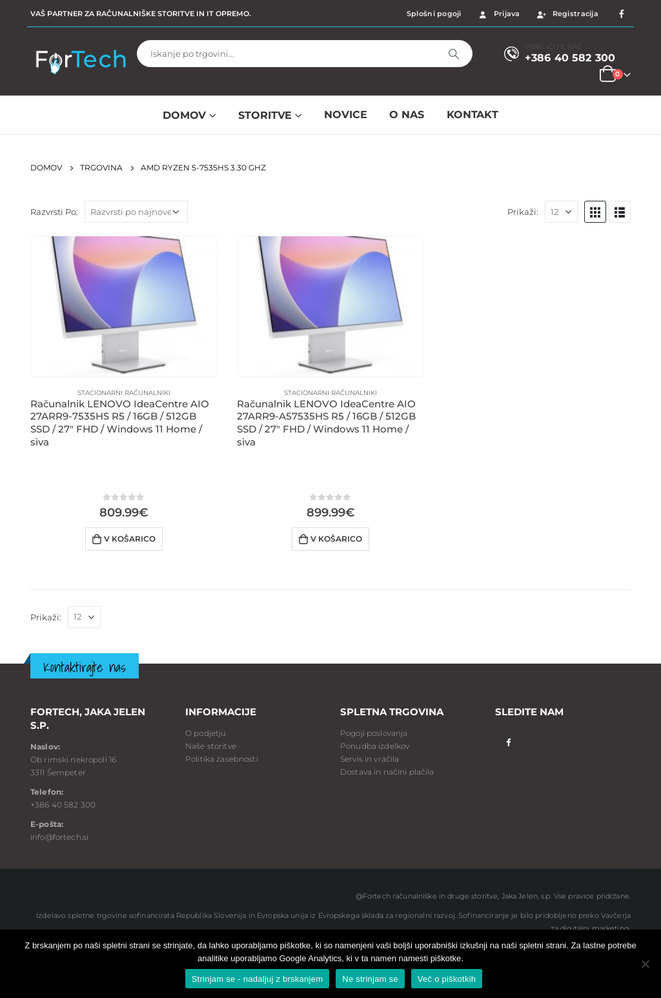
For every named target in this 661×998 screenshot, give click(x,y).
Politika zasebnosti (221, 759)
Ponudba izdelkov (374, 746)
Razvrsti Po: (54, 212)
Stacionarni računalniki (123, 393)
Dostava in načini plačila (387, 772)
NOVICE (345, 114)
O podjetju (205, 733)
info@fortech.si (59, 837)
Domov (184, 115)
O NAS (406, 114)
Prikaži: (522, 212)
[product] (124, 306)
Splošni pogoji (434, 13)
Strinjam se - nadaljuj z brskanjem (257, 979)
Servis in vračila (369, 759)
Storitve (265, 115)
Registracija (567, 13)
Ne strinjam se (370, 979)
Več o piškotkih (447, 979)
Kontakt (472, 114)
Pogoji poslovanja (373, 733)
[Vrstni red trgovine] (136, 212)
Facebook (508, 742)
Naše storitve (210, 746)
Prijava (498, 13)
